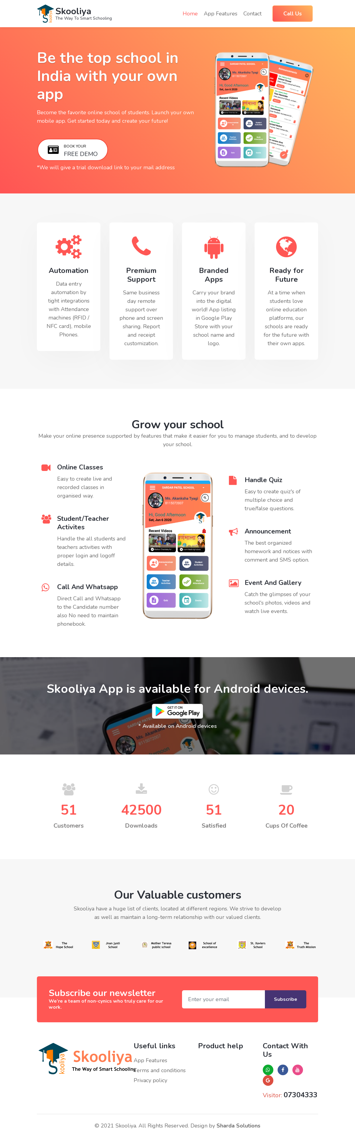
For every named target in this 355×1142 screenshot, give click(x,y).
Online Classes (80, 467)
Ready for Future (286, 275)
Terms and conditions (160, 1070)
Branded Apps (214, 275)
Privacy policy (150, 1080)
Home (190, 13)
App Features (150, 1060)
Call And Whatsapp (87, 587)
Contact (252, 13)
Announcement (268, 531)
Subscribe (285, 999)
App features (220, 13)
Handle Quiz (263, 480)
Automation (69, 270)
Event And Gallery (273, 583)
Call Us (292, 13)
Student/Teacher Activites (83, 522)
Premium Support (141, 275)
